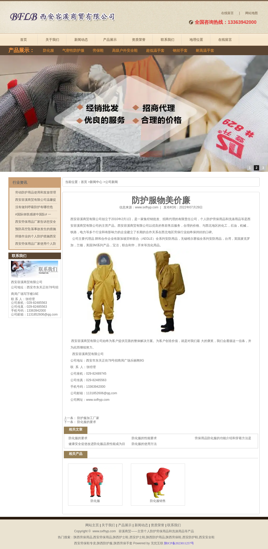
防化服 (48, 51)
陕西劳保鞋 (173, 537)
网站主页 (92, 525)
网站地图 (251, 13)
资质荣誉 (139, 40)
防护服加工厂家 (87, 418)
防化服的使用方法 (144, 444)
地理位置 (196, 40)
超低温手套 (155, 51)
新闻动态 (81, 40)
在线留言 (227, 13)
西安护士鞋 (137, 537)
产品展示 (110, 40)
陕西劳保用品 (83, 537)
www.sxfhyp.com (146, 207)
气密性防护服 (73, 51)
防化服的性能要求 (144, 438)
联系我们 (167, 40)
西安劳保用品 (102, 537)
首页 (23, 40)
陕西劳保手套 (123, 543)
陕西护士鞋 (121, 537)
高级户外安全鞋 (125, 51)
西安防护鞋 (190, 537)
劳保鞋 (98, 51)
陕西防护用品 (155, 537)
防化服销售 (158, 484)
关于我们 (52, 40)
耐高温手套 (205, 51)
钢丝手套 (180, 51)
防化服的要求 (86, 422)
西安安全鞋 (207, 537)
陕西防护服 (105, 543)
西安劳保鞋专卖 (85, 543)
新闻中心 (96, 182)
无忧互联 (157, 543)
